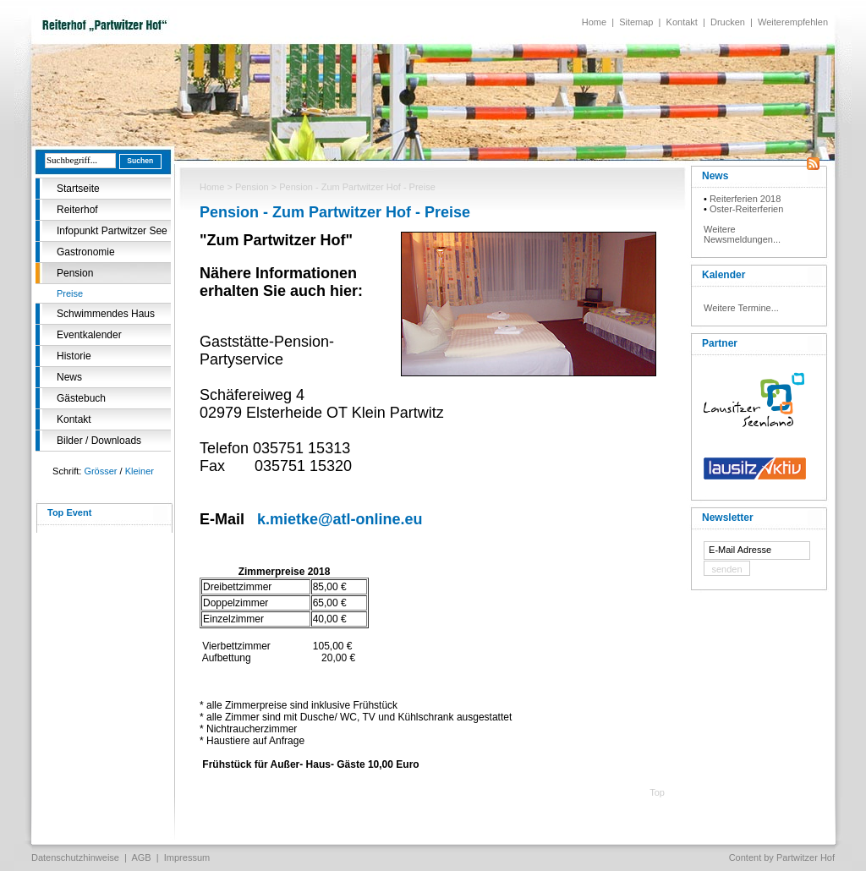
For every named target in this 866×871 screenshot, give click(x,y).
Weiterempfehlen (793, 22)
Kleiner (139, 471)
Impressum (187, 857)
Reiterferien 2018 (745, 199)
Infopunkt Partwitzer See (112, 231)
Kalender (723, 275)
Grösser (100, 471)
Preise (70, 293)
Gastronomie (86, 252)
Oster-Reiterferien (746, 209)
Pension (75, 273)
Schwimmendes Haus (106, 314)
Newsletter (728, 517)
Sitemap (636, 22)
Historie (74, 356)
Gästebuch (81, 398)
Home (594, 22)
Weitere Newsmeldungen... (742, 234)
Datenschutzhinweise (75, 857)
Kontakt (682, 22)
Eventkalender (89, 335)
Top (657, 792)
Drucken (727, 22)
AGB (141, 857)
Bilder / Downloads (99, 440)
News (69, 377)
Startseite (78, 188)
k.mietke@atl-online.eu (340, 519)
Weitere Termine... (741, 308)
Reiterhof (77, 210)
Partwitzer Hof (805, 857)
